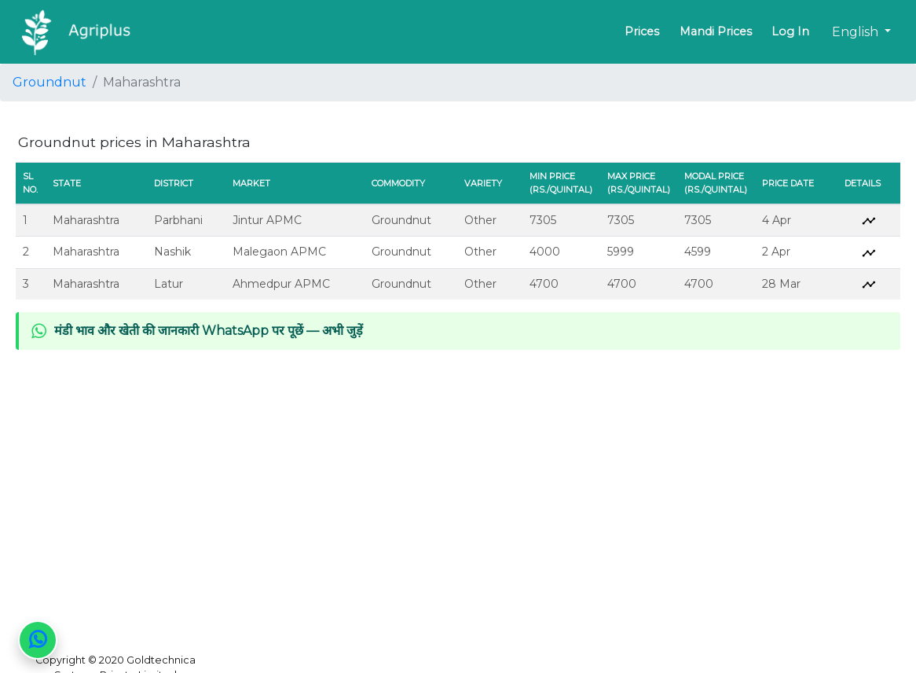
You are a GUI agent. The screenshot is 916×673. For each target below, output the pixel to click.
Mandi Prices (716, 31)
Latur (168, 284)
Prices (642, 31)
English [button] (856, 31)
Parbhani (178, 220)
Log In (790, 31)
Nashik (172, 252)
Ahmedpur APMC (281, 284)
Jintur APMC (267, 220)
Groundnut (49, 82)
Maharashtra (86, 220)
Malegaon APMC (279, 252)
